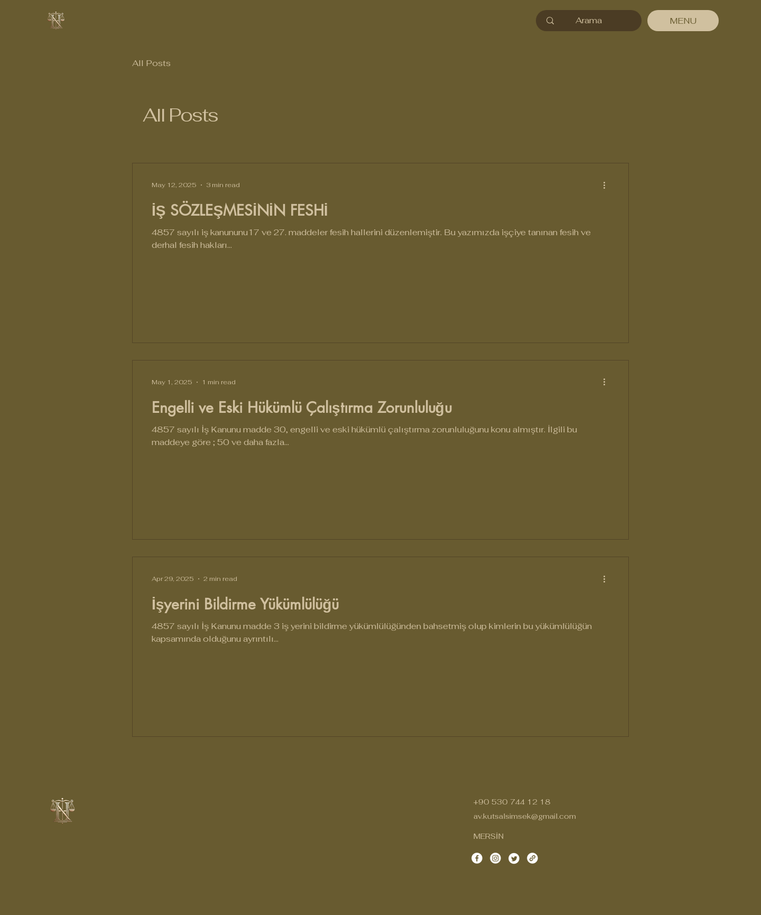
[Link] (532, 858)
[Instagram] (495, 858)
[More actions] (607, 185)
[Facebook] (477, 858)
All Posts (151, 63)
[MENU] (683, 20)
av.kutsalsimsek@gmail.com (525, 816)
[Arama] (588, 20)
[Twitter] (514, 858)
